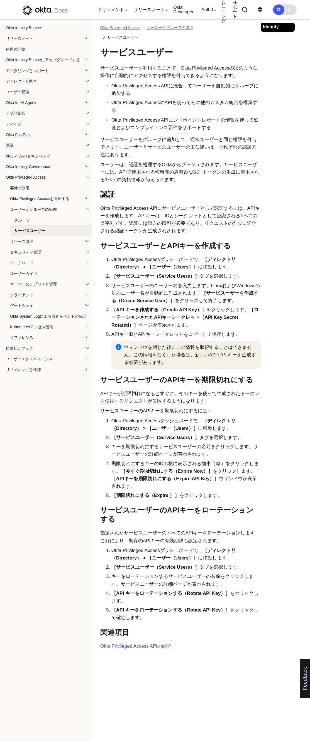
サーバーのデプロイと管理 (33, 284)
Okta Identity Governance (28, 166)
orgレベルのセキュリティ (28, 156)
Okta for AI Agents (21, 102)
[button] (111, 10)
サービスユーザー (29, 230)
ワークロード (21, 263)
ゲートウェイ (21, 305)
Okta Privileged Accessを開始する (39, 198)
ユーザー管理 (17, 92)
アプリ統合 (15, 113)
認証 (10, 145)
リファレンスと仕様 (23, 370)
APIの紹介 (136, 646)
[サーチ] (244, 9)
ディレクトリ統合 (21, 81)
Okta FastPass (18, 134)
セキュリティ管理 (25, 252)
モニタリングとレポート (27, 70)
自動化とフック (19, 348)
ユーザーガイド (23, 273)
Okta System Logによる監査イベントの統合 (48, 316)
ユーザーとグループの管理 (33, 209)
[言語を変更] (259, 10)
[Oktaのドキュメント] (44, 9)
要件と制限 (20, 188)
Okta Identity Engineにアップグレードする (43, 60)
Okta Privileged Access (26, 177)
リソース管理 (21, 241)
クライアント (21, 295)
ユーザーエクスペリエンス (29, 359)
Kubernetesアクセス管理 (31, 327)
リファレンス (21, 337)
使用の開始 (15, 49)
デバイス (13, 124)
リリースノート (19, 38)
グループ (22, 220)
